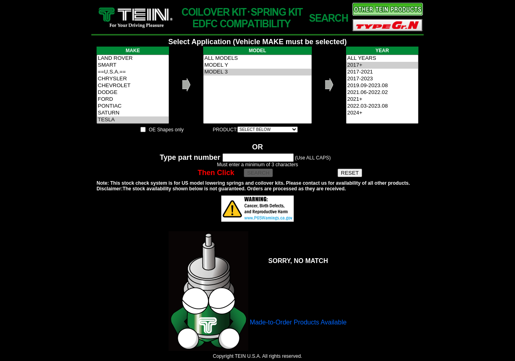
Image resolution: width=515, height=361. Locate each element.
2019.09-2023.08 (382, 85)
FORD (133, 99)
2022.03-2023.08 (382, 106)
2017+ (382, 65)
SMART (133, 65)
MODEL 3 (257, 72)
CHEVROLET (133, 85)
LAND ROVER (133, 58)
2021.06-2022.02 (382, 92)
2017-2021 (382, 72)
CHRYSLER (133, 78)
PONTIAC (133, 106)
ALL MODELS (257, 58)
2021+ (382, 99)
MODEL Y (257, 65)
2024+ (382, 113)
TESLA (133, 119)
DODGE (133, 92)
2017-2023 (382, 78)
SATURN (133, 113)
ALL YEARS (382, 58)
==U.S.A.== (133, 72)
